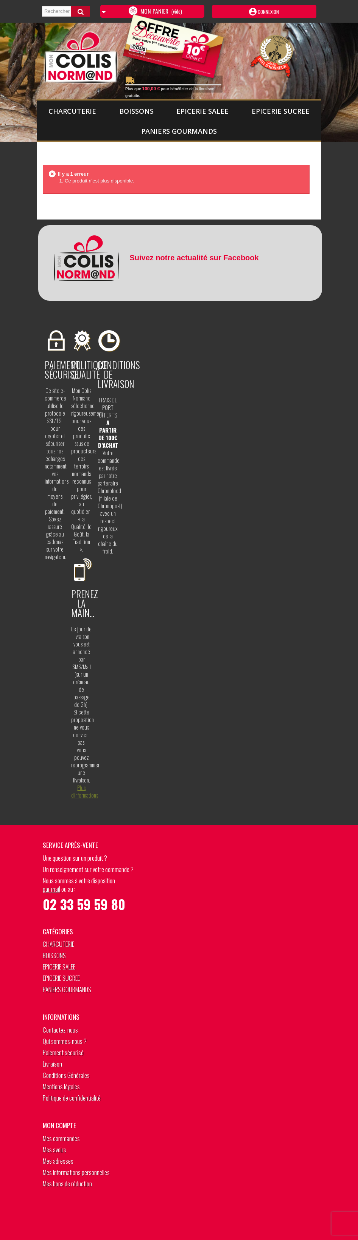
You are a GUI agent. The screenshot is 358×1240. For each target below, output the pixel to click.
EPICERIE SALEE (202, 111)
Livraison (52, 1063)
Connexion (268, 11)
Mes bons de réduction (67, 1183)
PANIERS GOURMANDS (179, 131)
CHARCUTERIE (72, 111)
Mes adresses (58, 1161)
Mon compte (59, 1125)
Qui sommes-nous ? (65, 1041)
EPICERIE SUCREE (281, 111)
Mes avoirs (54, 1149)
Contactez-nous (60, 1029)
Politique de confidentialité (72, 1097)
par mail (51, 889)
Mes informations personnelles (76, 1172)
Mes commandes (61, 1138)
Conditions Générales (66, 1075)
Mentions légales (61, 1086)
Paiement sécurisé (63, 1052)
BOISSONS (136, 111)
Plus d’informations (84, 791)
